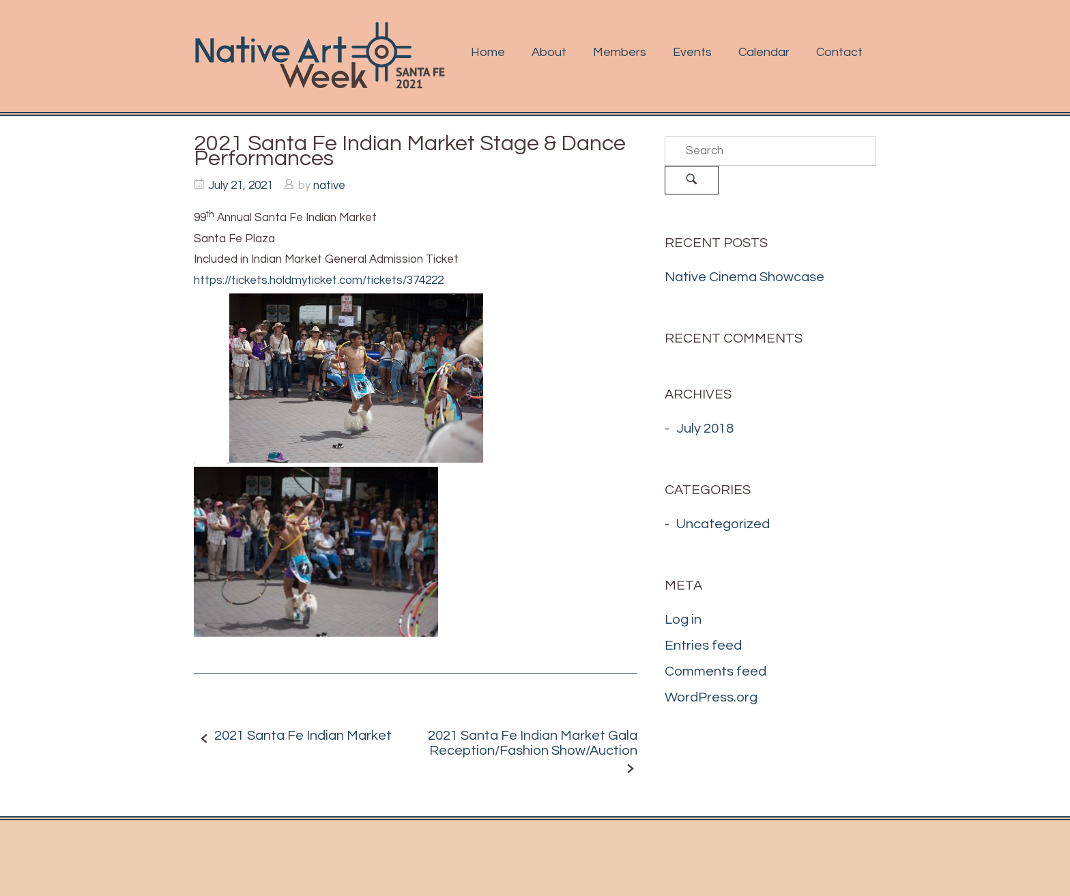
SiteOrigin (648, 858)
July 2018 (705, 428)
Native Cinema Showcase (744, 277)
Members (619, 52)
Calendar (764, 52)
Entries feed (703, 645)
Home (488, 52)
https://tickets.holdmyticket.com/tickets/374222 (319, 280)
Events (692, 52)
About (549, 52)
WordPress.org (711, 697)
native (329, 185)
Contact (839, 52)
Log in (683, 619)
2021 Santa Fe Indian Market (303, 735)
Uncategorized (723, 524)
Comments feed (715, 671)
